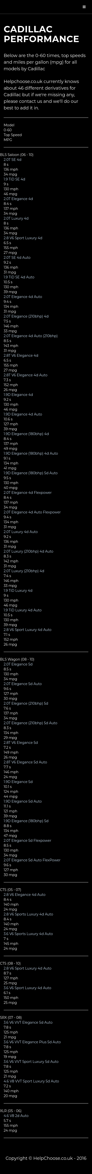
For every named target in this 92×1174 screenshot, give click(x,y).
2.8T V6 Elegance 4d (21, 355)
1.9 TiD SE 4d (14, 179)
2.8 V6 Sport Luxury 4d (23, 238)
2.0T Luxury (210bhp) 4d (24, 571)
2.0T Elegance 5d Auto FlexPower (32, 860)
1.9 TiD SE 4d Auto (19, 277)
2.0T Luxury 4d (16, 218)
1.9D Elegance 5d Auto (23, 801)
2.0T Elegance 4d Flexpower (28, 492)
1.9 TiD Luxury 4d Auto (22, 610)
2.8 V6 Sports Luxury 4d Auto (28, 914)
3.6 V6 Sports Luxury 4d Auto (28, 934)
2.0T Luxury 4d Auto (21, 532)
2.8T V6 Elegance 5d (21, 742)
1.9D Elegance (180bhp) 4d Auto (31, 453)
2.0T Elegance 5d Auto (23, 684)
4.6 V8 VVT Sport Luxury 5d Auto (31, 1081)
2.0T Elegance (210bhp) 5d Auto (30, 723)
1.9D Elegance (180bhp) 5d (26, 821)
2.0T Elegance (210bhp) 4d (26, 316)
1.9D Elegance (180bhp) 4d (26, 434)
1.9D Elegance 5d (18, 782)
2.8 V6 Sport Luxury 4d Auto (28, 630)
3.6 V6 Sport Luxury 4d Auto (27, 988)
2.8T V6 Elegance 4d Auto (25, 375)
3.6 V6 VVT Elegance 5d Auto (28, 1022)
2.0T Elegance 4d (18, 199)
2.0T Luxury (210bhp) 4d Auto (28, 551)
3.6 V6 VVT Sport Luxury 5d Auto (31, 1061)
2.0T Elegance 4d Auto (23, 297)
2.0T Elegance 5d (18, 664)
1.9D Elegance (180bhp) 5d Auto (31, 473)
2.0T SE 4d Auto (17, 257)
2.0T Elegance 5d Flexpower (27, 840)
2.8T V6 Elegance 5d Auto (25, 762)
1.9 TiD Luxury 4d (18, 590)
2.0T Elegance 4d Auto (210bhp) (31, 336)
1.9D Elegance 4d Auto (23, 414)
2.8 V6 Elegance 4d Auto (24, 894)
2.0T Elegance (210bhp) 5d (26, 703)
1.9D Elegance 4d (18, 394)
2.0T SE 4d (12, 159)
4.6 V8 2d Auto (16, 1116)
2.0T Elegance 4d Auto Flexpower (32, 512)
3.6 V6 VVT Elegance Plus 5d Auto (32, 1042)
